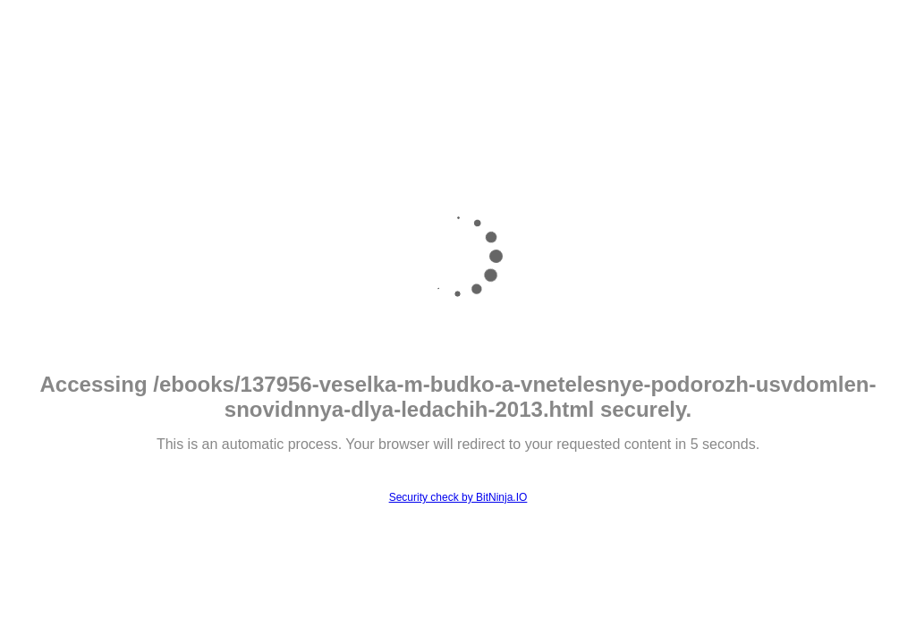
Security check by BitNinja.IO (458, 497)
